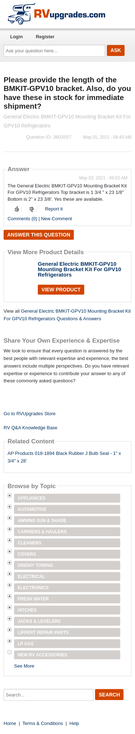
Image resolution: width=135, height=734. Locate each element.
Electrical (31, 576)
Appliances (31, 498)
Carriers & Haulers (42, 531)
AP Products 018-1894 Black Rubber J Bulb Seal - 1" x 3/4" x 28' (64, 457)
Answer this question (38, 235)
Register (45, 36)
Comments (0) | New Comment (40, 218)
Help (74, 723)
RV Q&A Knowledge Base (30, 427)
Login (16, 36)
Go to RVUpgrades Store (29, 413)
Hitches (27, 610)
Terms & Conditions (42, 723)
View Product (61, 289)
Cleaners (29, 543)
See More (24, 666)
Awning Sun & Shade (42, 520)
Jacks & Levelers (39, 621)
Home (10, 723)
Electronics (33, 587)
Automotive (32, 509)
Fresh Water (33, 598)
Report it (54, 209)
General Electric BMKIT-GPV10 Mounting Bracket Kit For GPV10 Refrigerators (79, 269)
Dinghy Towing (35, 565)
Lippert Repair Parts (43, 632)
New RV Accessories (42, 654)
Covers (27, 554)
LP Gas (25, 643)
